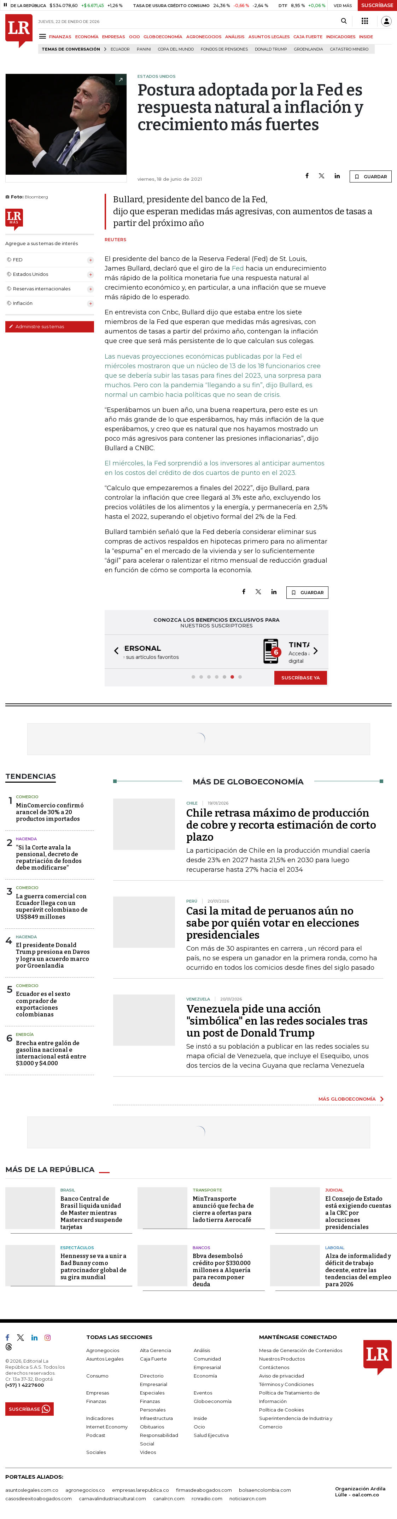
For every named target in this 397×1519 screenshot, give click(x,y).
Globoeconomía (213, 1400)
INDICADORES (341, 36)
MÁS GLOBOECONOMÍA (347, 1098)
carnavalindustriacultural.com (112, 1498)
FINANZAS (60, 36)
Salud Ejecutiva (211, 1434)
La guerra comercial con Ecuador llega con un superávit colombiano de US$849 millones (52, 906)
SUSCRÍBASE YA (300, 677)
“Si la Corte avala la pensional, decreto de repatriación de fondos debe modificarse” (49, 857)
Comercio (27, 796)
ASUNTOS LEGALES (269, 36)
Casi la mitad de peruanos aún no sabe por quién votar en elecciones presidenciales (272, 922)
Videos (148, 1451)
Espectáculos (77, 1247)
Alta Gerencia (155, 1349)
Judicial (334, 1189)
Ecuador (120, 49)
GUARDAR (370, 176)
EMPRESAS (113, 36)
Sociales (96, 1451)
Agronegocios (102, 1349)
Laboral (334, 1247)
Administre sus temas (36, 326)
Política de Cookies (281, 1409)
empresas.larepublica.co (140, 1489)
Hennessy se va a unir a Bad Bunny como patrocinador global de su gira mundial (93, 1266)
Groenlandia (308, 49)
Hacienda (26, 838)
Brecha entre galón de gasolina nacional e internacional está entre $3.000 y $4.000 (51, 1052)
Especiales (152, 1392)
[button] (114, 651)
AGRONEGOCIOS (204, 36)
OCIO (134, 36)
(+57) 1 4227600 (24, 1384)
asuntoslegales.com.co (31, 1489)
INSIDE (366, 36)
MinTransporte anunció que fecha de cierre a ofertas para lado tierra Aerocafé (223, 1209)
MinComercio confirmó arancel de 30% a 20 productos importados (50, 811)
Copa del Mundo (176, 49)
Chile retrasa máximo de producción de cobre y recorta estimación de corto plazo (281, 824)
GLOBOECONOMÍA (163, 36)
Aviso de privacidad (281, 1375)
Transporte (207, 1189)
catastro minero (349, 49)
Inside (200, 1417)
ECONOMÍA (87, 36)
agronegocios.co (85, 1489)
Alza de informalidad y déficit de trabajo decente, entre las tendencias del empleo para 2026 (358, 1269)
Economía (205, 1375)
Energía (25, 1033)
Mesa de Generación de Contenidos (300, 1349)
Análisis (202, 1349)
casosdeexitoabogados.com (38, 1498)
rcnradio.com (207, 1498)
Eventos (203, 1392)
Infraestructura (156, 1417)
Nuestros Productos (282, 1358)
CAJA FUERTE (307, 36)
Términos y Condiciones (286, 1383)
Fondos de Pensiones (224, 49)
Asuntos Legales (104, 1358)
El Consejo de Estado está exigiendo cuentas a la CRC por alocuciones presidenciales (358, 1212)
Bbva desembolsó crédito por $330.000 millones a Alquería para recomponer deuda (222, 1269)
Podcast (95, 1434)
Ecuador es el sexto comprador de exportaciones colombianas (43, 1003)
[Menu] (43, 36)
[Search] (344, 21)
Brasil (67, 1189)
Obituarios (152, 1426)
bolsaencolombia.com (265, 1489)
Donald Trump (271, 49)
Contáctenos (274, 1366)
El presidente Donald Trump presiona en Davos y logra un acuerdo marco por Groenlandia (53, 954)
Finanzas (96, 1400)
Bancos (201, 1247)
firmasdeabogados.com (204, 1489)
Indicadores (99, 1417)
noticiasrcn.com (247, 1498)
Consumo (97, 1375)
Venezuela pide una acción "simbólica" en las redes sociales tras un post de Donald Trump (277, 1020)
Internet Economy (107, 1426)
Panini (144, 49)
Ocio (199, 1426)
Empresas (97, 1392)
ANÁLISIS (235, 36)
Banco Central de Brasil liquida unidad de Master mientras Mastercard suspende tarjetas (91, 1212)
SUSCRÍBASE (377, 5)
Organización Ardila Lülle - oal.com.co (360, 1491)
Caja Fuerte (153, 1358)
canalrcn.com (169, 1498)
